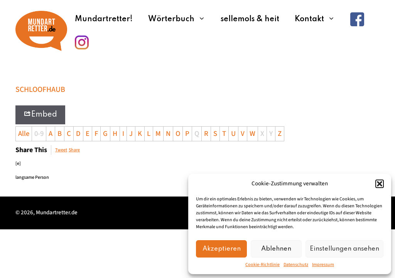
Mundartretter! (104, 19)
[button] (379, 184)
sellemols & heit (250, 19)
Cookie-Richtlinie (262, 264)
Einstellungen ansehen (344, 249)
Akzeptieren (222, 249)
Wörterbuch (180, 19)
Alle (23, 134)
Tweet (61, 150)
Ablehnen (276, 249)
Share (74, 150)
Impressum (323, 264)
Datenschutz (296, 264)
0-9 (39, 134)
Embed (40, 114)
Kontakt (319, 19)
